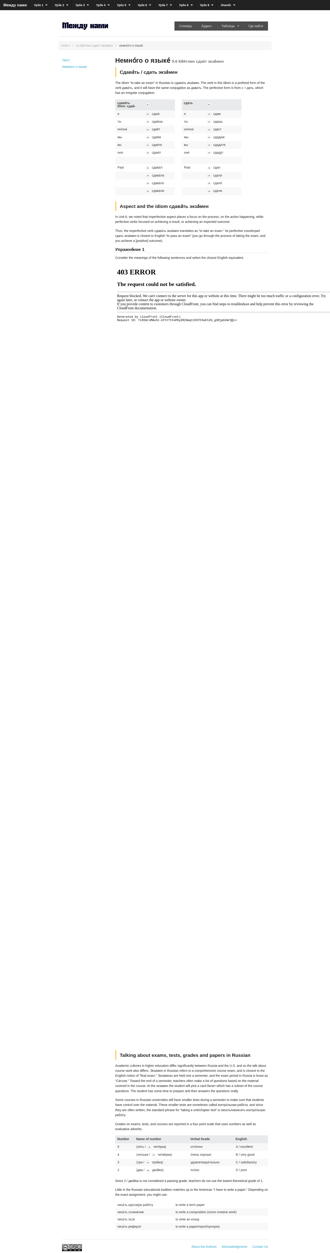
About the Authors (204, 1246)
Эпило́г (226, 5)
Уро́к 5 (121, 5)
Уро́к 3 (80, 5)
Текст (66, 60)
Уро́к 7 (163, 5)
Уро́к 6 (142, 5)
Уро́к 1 (38, 5)
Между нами (15, 5)
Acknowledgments (234, 1246)
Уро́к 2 (59, 5)
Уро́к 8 (184, 5)
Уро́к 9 (204, 5)
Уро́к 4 (100, 5)
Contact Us (260, 1246)
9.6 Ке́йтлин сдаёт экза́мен (94, 45)
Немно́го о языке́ (131, 45)
